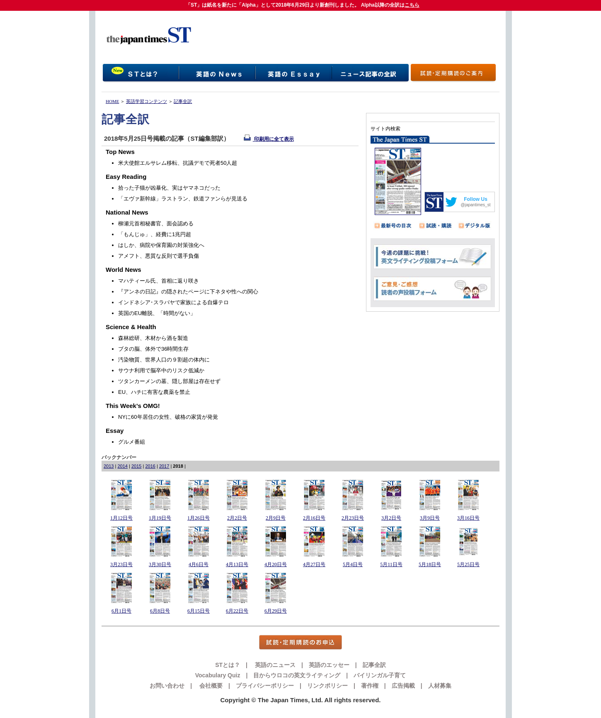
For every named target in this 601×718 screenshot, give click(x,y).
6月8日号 (160, 611)
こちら (412, 5)
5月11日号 (391, 564)
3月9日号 (430, 518)
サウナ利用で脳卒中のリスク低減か (161, 370)
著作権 (369, 685)
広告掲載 (403, 685)
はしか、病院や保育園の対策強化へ (161, 245)
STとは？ (227, 665)
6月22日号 (237, 611)
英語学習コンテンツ (146, 101)
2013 (109, 466)
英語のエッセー (329, 665)
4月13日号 (237, 564)
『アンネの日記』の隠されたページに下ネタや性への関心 (188, 291)
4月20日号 (275, 564)
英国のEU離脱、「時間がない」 (157, 313)
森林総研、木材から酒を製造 (153, 338)
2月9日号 (276, 518)
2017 (164, 466)
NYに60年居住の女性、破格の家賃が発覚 (168, 417)
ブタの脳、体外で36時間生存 (153, 349)
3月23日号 (121, 564)
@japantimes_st (476, 205)
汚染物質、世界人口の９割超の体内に (164, 360)
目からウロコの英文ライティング (296, 675)
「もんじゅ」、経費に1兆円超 (154, 234)
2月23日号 (353, 518)
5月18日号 (430, 564)
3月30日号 (160, 564)
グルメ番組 (131, 442)
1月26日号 (198, 518)
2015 (136, 466)
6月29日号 (275, 611)
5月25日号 (468, 564)
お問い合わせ (167, 685)
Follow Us (475, 199)
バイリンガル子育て (380, 675)
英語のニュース (274, 665)
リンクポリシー (327, 685)
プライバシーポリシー (265, 685)
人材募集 (439, 685)
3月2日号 (391, 518)
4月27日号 (314, 564)
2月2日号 (237, 518)
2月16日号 (314, 518)
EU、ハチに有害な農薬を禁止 (154, 392)
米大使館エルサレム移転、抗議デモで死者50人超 (177, 163)
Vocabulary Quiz (217, 675)
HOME (112, 101)
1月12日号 (121, 518)
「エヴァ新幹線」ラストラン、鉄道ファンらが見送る (182, 198)
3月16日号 (468, 518)
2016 (150, 466)
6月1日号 (121, 611)
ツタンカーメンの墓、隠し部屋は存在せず (169, 381)
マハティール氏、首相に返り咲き (158, 281)
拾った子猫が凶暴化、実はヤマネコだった (169, 188)
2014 (122, 466)
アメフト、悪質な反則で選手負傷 (158, 256)
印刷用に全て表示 (269, 139)
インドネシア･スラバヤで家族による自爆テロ (173, 302)
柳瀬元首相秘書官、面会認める (156, 223)
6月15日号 (198, 611)
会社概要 (210, 685)
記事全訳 (183, 101)
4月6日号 (198, 564)
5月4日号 (353, 564)
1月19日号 (160, 518)
